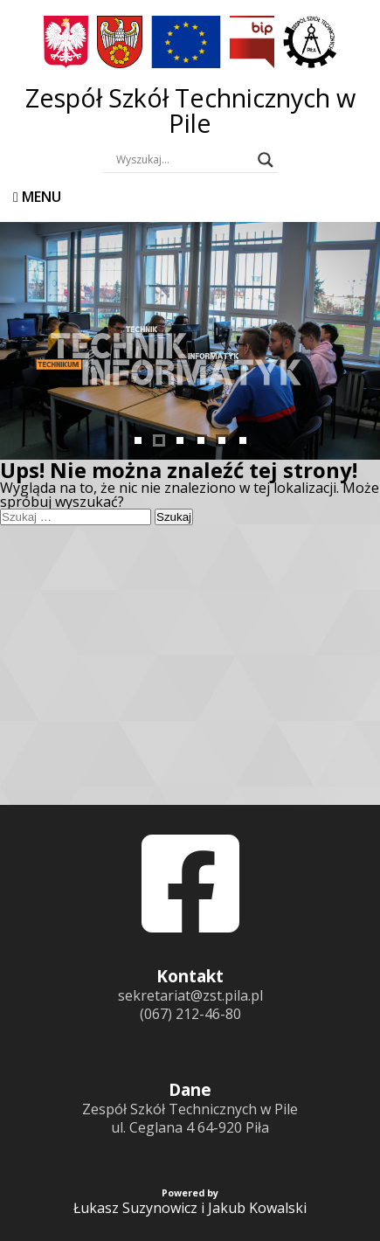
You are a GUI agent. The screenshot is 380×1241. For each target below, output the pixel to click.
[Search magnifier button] (265, 160)
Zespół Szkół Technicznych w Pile (190, 110)
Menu (37, 196)
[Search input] (182, 160)
